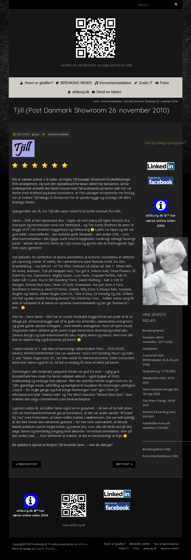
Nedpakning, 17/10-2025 (159, 371)
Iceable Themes (45, 548)
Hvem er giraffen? (39, 83)
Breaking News (153, 449)
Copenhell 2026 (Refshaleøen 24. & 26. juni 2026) (161, 359)
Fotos (164, 83)
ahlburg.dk (80, 92)
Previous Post (27, 464)
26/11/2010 (23, 134)
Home (96, 101)
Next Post (124, 464)
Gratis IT (146, 83)
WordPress (80, 544)
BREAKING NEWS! (76, 83)
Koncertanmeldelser (115, 83)
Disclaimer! (150, 348)
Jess (37, 134)
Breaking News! (153, 330)
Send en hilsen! (109, 92)
